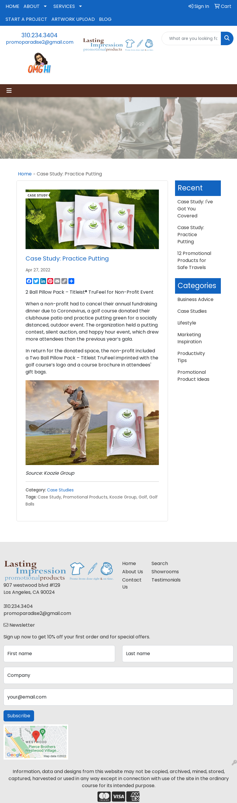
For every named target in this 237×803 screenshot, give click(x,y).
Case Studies (60, 490)
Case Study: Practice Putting (190, 234)
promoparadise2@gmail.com (39, 42)
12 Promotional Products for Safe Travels (194, 260)
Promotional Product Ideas (193, 376)
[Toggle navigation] (9, 91)
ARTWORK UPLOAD (73, 19)
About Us (132, 571)
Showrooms (163, 571)
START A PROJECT (26, 19)
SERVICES (64, 6)
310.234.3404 (39, 35)
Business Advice (195, 299)
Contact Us (132, 583)
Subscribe (18, 715)
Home (25, 173)
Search (160, 563)
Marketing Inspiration (189, 338)
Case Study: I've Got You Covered (195, 208)
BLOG (105, 19)
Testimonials (163, 580)
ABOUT (31, 6)
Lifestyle (186, 322)
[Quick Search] (191, 38)
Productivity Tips (191, 357)
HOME (12, 6)
